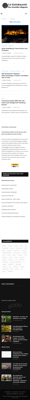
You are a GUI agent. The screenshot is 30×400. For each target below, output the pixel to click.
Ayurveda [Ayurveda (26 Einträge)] (10, 246)
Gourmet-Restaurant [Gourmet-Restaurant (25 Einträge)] (7, 252)
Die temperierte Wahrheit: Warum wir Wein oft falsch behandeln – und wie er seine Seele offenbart (20, 379)
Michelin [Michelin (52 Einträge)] (4, 259)
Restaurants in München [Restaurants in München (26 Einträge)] (15, 262)
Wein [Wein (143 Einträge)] (12, 269)
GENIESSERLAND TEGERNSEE (9, 192)
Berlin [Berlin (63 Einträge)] (21, 246)
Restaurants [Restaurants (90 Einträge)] (5, 262)
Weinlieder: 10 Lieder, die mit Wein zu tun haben (20, 317)
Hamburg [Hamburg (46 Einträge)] (25, 252)
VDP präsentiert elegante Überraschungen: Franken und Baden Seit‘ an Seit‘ (15, 76)
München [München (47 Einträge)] (22, 257)
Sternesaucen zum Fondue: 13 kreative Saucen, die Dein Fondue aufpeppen (20, 339)
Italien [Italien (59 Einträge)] (14, 255)
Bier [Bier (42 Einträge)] (26, 246)
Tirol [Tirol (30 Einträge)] (10, 266)
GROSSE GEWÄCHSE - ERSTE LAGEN (11, 199)
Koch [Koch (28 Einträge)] (25, 255)
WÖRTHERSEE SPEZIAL (7, 189)
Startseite (4, 19)
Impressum (15, 392)
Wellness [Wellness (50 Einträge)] (17, 269)
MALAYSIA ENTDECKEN (8, 195)
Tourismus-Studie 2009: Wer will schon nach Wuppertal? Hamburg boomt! (13, 103)
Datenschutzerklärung (12, 394)
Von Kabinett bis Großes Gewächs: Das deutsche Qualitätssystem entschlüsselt (20, 366)
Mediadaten (8, 392)
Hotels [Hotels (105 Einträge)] (8, 255)
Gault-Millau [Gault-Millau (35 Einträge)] (17, 250)
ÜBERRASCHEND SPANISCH (9, 209)
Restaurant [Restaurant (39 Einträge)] (21, 259)
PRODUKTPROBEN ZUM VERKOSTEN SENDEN (13, 216)
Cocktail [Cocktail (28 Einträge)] (12, 248)
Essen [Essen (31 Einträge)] (25, 248)
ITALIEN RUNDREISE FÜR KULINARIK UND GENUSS (15, 202)
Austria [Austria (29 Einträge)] (4, 246)
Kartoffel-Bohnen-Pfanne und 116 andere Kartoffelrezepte (20, 327)
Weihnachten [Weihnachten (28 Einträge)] (5, 269)
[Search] (28, 13)
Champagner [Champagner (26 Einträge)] (5, 248)
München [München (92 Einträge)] (11, 259)
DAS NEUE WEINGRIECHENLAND (10, 213)
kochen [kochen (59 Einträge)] (11, 257)
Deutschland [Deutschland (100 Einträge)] (19, 248)
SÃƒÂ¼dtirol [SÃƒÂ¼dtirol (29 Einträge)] (18, 264)
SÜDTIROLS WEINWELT (8, 206)
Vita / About (22, 392)
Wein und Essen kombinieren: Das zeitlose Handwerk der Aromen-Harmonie (20, 354)
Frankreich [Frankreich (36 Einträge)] (9, 250)
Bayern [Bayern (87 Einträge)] (16, 246)
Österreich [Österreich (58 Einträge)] (10, 271)
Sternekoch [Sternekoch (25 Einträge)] (10, 264)
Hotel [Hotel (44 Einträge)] (3, 255)
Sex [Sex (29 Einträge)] (24, 262)
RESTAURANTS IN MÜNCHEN (9, 185)
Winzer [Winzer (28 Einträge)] (3, 271)
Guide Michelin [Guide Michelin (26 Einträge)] (17, 252)
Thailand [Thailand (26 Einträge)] (4, 266)
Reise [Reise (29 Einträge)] (16, 259)
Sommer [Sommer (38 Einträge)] (4, 264)
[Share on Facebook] (14, 63)
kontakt (21, 394)
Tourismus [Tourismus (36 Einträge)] (15, 266)
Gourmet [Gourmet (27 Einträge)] (24, 250)
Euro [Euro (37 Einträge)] (3, 250)
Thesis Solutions (15, 397)
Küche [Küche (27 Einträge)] (16, 257)
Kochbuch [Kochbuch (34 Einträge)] (4, 257)
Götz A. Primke (7, 53)
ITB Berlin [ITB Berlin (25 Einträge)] (20, 255)
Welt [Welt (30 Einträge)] (22, 269)
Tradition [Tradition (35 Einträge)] (22, 266)
